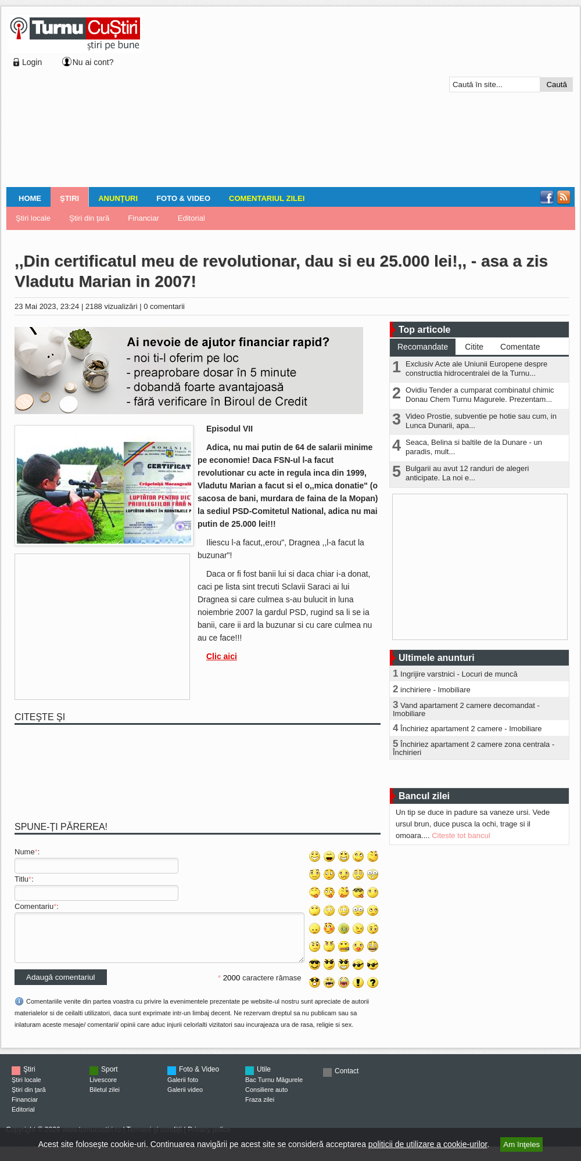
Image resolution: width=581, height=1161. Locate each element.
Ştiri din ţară (89, 218)
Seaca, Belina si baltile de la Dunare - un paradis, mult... (474, 447)
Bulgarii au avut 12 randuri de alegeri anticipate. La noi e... (467, 473)
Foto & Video (183, 198)
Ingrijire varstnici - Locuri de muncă (459, 674)
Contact (346, 1080)
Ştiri (69, 198)
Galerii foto (182, 1088)
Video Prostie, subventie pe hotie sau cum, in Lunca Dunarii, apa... (481, 421)
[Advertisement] (274, 98)
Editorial (191, 218)
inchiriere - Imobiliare (435, 689)
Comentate (520, 346)
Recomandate (422, 346)
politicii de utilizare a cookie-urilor (427, 1144)
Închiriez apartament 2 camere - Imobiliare (471, 728)
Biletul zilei (104, 1098)
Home (30, 198)
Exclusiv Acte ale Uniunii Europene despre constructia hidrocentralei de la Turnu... (476, 369)
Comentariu (34, 906)
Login (32, 62)
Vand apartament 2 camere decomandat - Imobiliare (466, 709)
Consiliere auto (266, 1098)
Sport (109, 1078)
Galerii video (185, 1098)
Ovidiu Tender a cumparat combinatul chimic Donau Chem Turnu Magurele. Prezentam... (480, 395)
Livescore (103, 1088)
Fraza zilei (259, 1108)
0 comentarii (164, 306)
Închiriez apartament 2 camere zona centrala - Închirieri (473, 748)
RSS (564, 197)
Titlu (21, 879)
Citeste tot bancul (461, 835)
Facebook (547, 197)
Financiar (143, 218)
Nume (25, 851)
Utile (264, 1078)
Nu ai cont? (93, 62)
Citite (474, 346)
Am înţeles (521, 1144)
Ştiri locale (33, 218)
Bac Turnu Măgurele (274, 1088)
